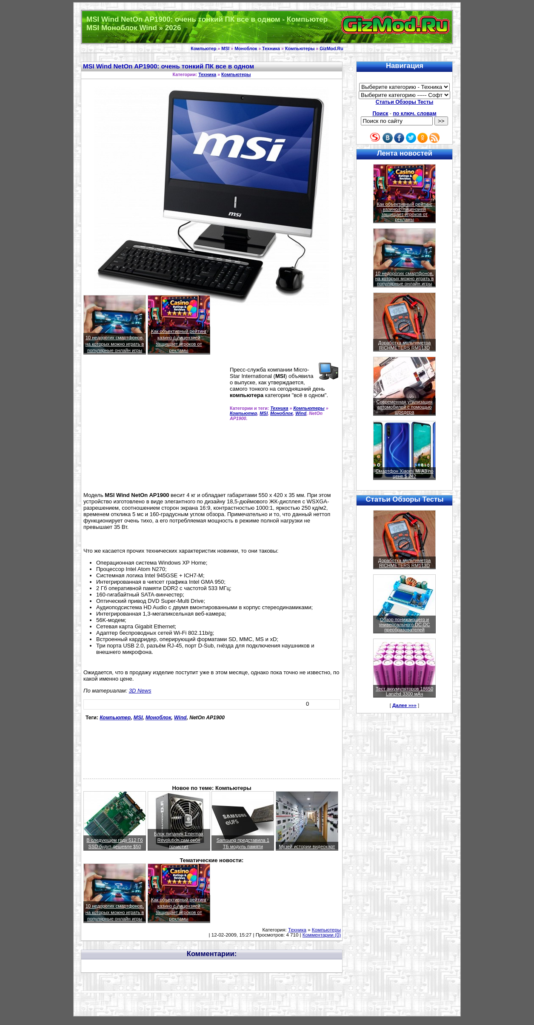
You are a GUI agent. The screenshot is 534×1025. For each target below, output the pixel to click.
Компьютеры (299, 48)
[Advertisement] (154, 426)
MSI (225, 48)
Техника (271, 48)
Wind (300, 413)
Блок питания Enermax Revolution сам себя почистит (178, 840)
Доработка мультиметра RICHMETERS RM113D (404, 345)
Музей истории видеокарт (307, 846)
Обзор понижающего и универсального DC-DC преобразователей (404, 624)
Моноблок (245, 48)
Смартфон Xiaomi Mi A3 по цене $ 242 (404, 473)
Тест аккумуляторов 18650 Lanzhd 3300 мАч (404, 691)
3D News (140, 690)
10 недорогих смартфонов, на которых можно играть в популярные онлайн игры (115, 344)
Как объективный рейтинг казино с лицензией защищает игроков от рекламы (404, 212)
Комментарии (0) (322, 934)
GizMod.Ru (331, 48)
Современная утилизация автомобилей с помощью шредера (405, 407)
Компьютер (203, 48)
